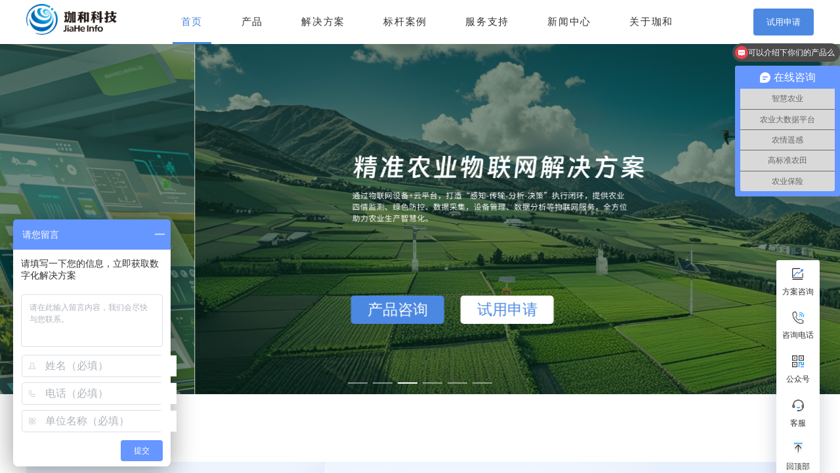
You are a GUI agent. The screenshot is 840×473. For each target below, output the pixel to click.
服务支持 (487, 21)
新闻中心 (569, 21)
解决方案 (323, 21)
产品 (252, 21)
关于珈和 (651, 21)
